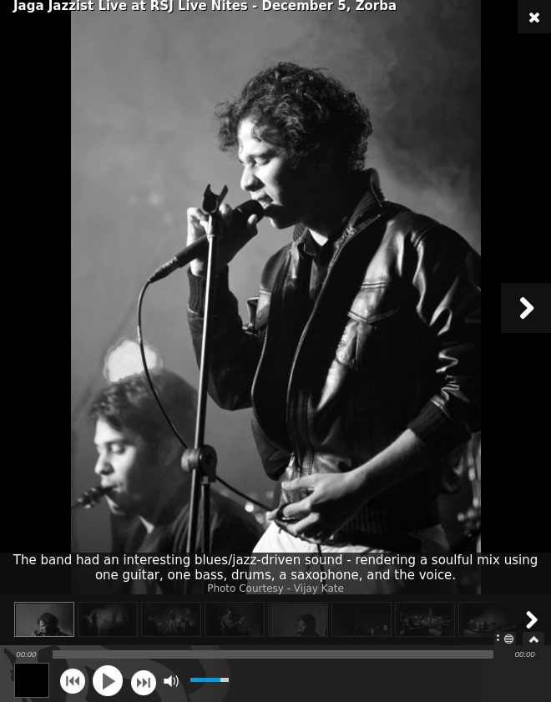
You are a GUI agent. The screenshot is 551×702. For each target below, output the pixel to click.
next (143, 680)
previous (72, 680)
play (107, 680)
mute (170, 680)
